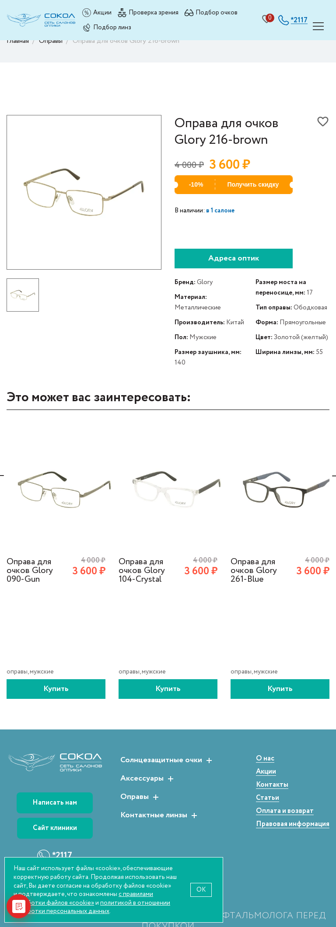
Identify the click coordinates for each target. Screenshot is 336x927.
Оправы (134, 797)
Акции (102, 12)
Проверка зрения (153, 12)
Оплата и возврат (285, 811)
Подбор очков (217, 12)
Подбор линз (112, 27)
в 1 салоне (220, 210)
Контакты (272, 785)
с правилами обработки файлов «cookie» (83, 898)
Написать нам (54, 803)
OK (201, 889)
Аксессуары (142, 779)
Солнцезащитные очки (161, 760)
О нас (265, 759)
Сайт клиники (55, 828)
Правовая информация (292, 824)
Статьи (267, 798)
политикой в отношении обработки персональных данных (92, 907)
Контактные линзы (153, 815)
